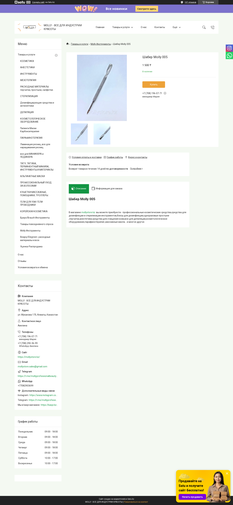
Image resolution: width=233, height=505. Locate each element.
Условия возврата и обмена (33, 267)
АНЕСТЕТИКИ (27, 67)
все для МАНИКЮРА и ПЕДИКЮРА (32, 155)
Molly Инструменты (101, 44)
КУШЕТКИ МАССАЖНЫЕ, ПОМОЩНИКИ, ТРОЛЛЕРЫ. (34, 194)
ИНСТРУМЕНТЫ (28, 74)
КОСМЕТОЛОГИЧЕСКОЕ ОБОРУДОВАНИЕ (32, 120)
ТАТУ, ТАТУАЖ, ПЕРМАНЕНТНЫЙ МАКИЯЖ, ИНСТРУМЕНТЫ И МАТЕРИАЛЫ (36, 166)
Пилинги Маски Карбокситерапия (29, 130)
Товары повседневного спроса (36, 224)
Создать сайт (38, 2)
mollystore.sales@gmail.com (32, 366)
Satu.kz (131, 499)
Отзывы (22, 261)
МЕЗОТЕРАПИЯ (28, 80)
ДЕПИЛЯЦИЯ (27, 112)
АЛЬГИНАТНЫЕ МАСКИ (32, 176)
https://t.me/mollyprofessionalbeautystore (38, 376)
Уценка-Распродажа (31, 246)
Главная (100, 27)
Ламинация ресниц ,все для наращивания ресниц (35, 146)
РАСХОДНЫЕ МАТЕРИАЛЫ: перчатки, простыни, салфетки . (37, 88)
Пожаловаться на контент (136, 502)
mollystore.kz (88, 213)
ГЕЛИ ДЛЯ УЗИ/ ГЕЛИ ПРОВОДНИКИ (31, 203)
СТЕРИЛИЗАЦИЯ (29, 96)
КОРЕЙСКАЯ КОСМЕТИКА (34, 211)
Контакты (160, 27)
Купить (154, 84)
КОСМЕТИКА (27, 61)
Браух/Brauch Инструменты (35, 217)
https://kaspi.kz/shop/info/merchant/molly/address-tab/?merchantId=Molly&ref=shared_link (49, 405)
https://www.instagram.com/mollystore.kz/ (43, 395)
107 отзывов (190, 2)
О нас (144, 27)
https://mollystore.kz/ (29, 357)
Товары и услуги (121, 27)
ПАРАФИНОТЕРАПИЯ (31, 138)
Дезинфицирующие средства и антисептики (37, 104)
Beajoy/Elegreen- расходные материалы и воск (35, 238)
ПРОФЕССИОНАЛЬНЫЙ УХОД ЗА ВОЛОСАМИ (36, 184)
